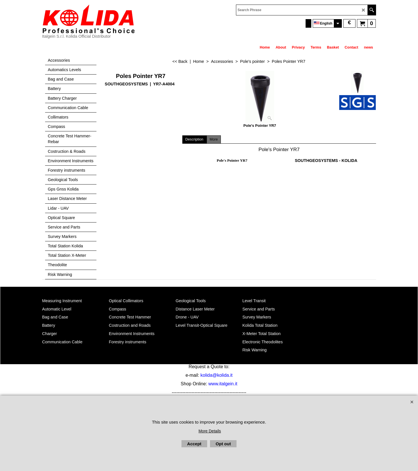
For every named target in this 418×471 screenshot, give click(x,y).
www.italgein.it (222, 383)
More (214, 139)
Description (194, 139)
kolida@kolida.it (217, 375)
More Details (210, 431)
